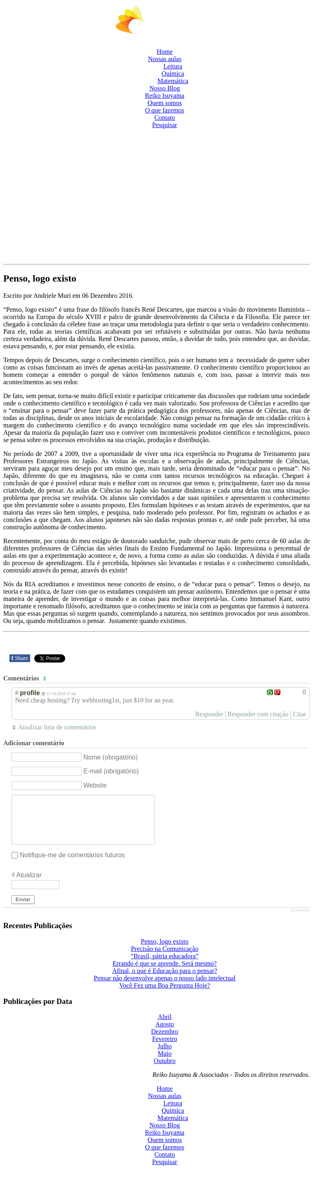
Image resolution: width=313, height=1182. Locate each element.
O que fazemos (164, 110)
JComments (300, 920)
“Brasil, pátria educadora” (165, 965)
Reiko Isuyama (164, 95)
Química (172, 73)
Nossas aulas (164, 58)
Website (95, 785)
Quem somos (165, 102)
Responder (209, 714)
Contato (164, 117)
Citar (299, 714)
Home (164, 51)
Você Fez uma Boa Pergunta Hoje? (164, 995)
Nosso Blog (164, 88)
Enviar (23, 909)
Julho (165, 1055)
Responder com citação (258, 714)
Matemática (172, 80)
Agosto (164, 1033)
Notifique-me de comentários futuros (72, 864)
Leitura (172, 66)
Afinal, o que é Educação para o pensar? (164, 980)
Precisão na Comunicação (164, 958)
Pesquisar (164, 124)
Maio (165, 1063)
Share (19, 658)
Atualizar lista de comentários (57, 727)
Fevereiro (164, 1048)
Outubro (164, 1070)
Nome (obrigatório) (110, 756)
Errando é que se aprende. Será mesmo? (164, 973)
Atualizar (29, 884)
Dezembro (165, 1041)
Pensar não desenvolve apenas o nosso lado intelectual (165, 987)
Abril (165, 1026)
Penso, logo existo (165, 951)
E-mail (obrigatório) (111, 771)
